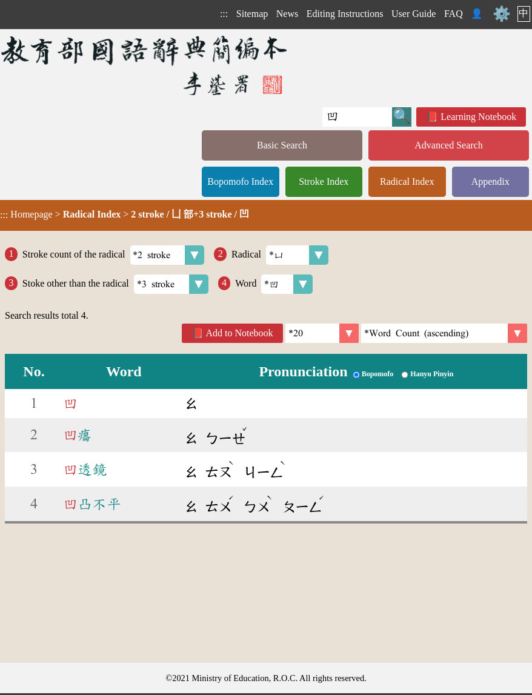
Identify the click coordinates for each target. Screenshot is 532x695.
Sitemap (252, 13)
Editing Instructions (345, 13)
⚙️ (502, 14)
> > (124, 214)
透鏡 (85, 469)
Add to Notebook (239, 333)
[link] (444, 333)
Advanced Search (448, 145)
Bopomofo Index (240, 181)
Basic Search (282, 145)
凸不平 (92, 504)
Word (274, 284)
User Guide (413, 13)
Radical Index (407, 181)
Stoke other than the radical (115, 284)
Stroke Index (323, 181)
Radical (279, 255)
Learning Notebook (478, 116)
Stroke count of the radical (113, 255)
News (287, 13)
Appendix (490, 181)
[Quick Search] (357, 117)
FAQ (453, 13)
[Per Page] (322, 333)
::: (224, 13)
